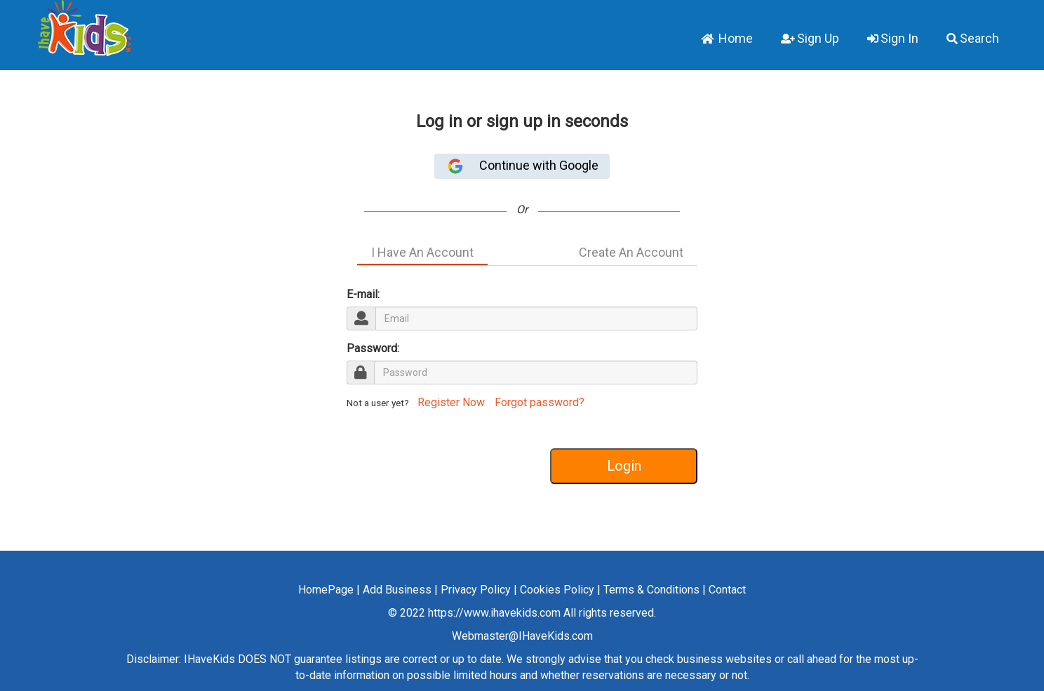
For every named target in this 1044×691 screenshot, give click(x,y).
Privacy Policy (476, 589)
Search (972, 38)
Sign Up (810, 38)
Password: (373, 348)
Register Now (450, 402)
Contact (727, 589)
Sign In (892, 38)
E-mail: (363, 294)
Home (727, 38)
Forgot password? (539, 402)
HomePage (326, 589)
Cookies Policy (557, 589)
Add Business (397, 589)
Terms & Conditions (651, 589)
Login (624, 465)
